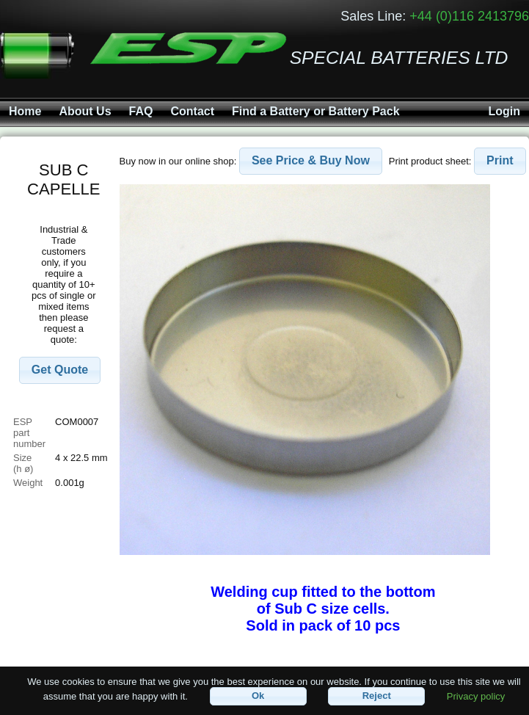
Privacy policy (476, 695)
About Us (85, 111)
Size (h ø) (23, 463)
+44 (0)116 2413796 (469, 16)
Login (504, 111)
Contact (192, 111)
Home (25, 111)
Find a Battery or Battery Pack (316, 111)
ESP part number (29, 432)
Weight (28, 482)
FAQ (141, 111)
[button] (60, 370)
